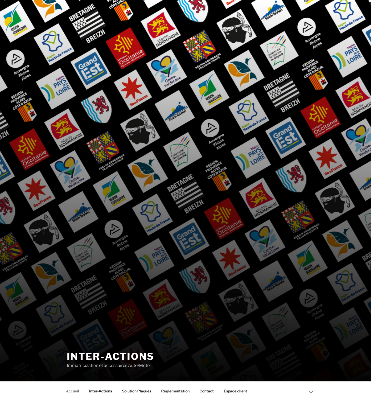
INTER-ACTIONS (110, 356)
